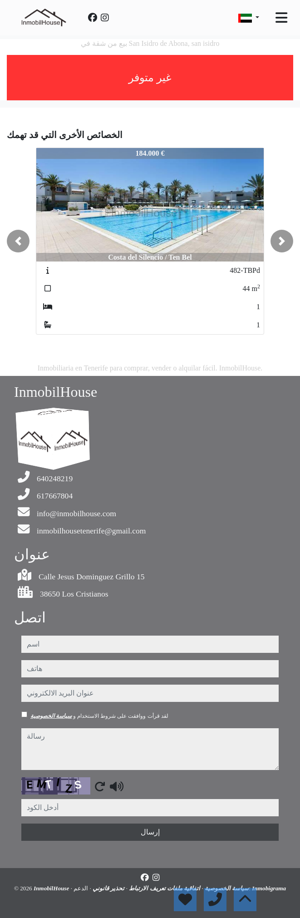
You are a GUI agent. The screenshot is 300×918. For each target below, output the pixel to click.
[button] (18, 241)
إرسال (150, 832)
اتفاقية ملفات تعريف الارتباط (164, 888)
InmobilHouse (52, 888)
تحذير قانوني (108, 888)
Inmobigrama (269, 888)
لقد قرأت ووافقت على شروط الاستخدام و (99, 716)
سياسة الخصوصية (51, 716)
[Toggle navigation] (281, 17)
